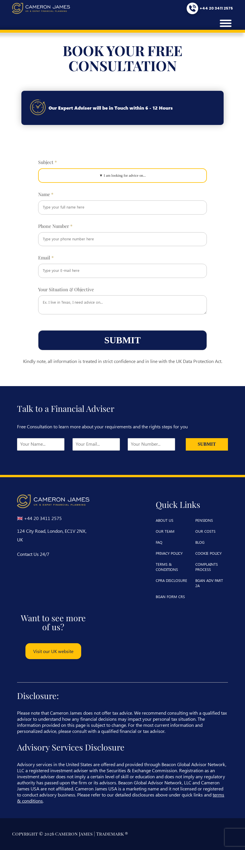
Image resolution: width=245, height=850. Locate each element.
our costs (205, 531)
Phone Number (55, 226)
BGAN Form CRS (170, 596)
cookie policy (208, 553)
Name (45, 194)
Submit (122, 340)
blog (200, 542)
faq (159, 542)
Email (46, 258)
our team (165, 531)
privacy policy (169, 553)
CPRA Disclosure (171, 580)
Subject (47, 162)
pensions (204, 520)
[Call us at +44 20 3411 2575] (209, 8)
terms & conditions (167, 567)
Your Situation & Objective (66, 289)
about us (164, 520)
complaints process (206, 567)
